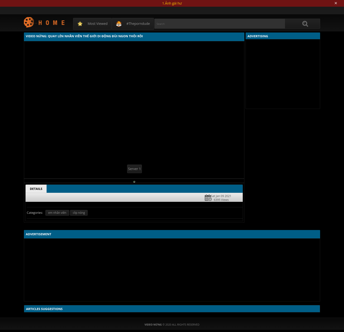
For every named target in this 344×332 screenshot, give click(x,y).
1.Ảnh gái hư (172, 3)
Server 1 (134, 168)
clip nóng (79, 213)
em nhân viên (57, 213)
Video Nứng (44, 22)
